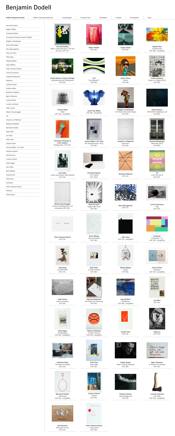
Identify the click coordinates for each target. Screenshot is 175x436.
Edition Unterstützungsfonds (43, 18)
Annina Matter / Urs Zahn (15, 147)
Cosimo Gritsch (11, 159)
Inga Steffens (10, 65)
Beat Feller (10, 132)
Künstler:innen (86, 18)
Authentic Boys (11, 84)
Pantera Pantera (12, 151)
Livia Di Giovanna (12, 73)
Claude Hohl (10, 175)
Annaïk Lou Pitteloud (13, 120)
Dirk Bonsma (10, 155)
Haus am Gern (11, 53)
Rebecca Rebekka (12, 124)
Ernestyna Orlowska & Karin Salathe (19, 37)
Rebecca (9, 81)
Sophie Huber (11, 143)
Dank (149, 18)
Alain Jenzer (10, 108)
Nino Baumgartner (12, 49)
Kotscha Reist (11, 100)
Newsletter (103, 18)
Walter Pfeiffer (11, 29)
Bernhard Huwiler (12, 128)
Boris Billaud (10, 171)
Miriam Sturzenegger (13, 112)
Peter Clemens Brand (13, 69)
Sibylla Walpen (11, 61)
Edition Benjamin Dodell (15, 18)
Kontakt (118, 18)
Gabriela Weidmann (13, 77)
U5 (7, 116)
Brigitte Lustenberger (13, 41)
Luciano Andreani (12, 104)
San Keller (9, 167)
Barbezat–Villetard (12, 92)
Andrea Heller (11, 88)
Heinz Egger (10, 163)
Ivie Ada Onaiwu (12, 25)
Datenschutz (10, 195)
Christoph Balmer (12, 33)
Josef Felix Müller (12, 45)
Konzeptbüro (134, 18)
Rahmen (9, 191)
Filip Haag (9, 57)
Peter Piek (9, 139)
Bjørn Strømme (11, 96)
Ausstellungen (67, 18)
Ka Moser (9, 183)
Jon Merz (9, 136)
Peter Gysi (10, 179)
